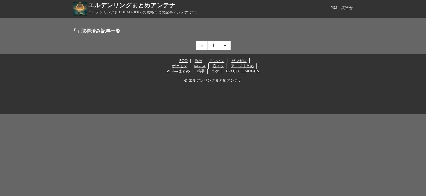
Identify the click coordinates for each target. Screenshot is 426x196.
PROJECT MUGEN (243, 71)
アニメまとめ (242, 66)
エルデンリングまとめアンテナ (132, 6)
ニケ (215, 71)
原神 (198, 61)
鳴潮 (201, 71)
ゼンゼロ (239, 61)
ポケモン (179, 66)
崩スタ (218, 66)
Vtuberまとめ (178, 71)
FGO (183, 61)
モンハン (216, 61)
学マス (200, 66)
